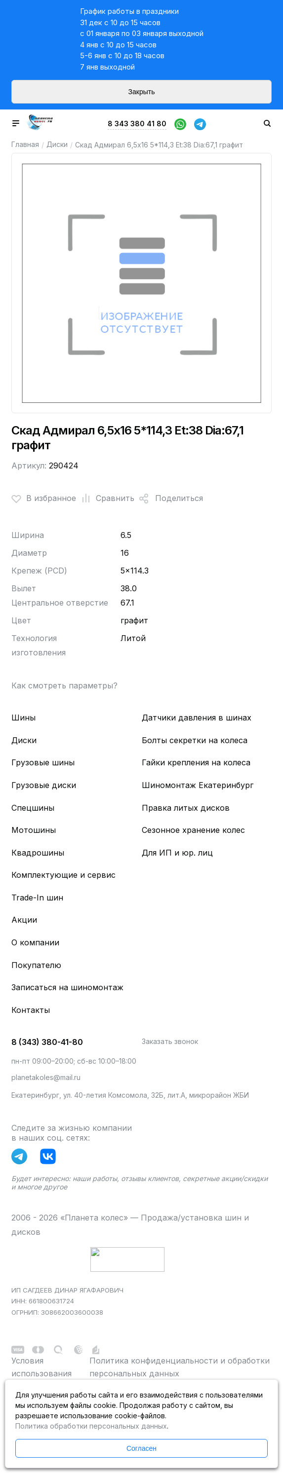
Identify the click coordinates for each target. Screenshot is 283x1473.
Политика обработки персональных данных (91, 1426)
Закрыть (141, 92)
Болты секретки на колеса (194, 740)
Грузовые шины (43, 762)
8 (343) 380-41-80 (47, 1042)
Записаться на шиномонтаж (67, 987)
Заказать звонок (170, 1041)
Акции (24, 920)
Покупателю (36, 965)
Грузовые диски (43, 785)
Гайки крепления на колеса (196, 762)
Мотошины (33, 830)
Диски (57, 144)
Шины (23, 717)
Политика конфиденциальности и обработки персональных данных (179, 1367)
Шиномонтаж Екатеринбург (197, 785)
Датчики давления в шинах (196, 717)
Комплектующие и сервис (63, 875)
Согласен (141, 1448)
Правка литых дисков (186, 808)
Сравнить (105, 498)
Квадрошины (37, 853)
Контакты (30, 1010)
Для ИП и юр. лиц (177, 853)
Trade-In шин (37, 897)
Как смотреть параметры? (64, 685)
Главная (25, 144)
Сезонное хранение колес (193, 830)
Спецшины (32, 808)
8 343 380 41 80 (137, 123)
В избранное (43, 498)
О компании (35, 942)
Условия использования (41, 1367)
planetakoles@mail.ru (46, 1077)
